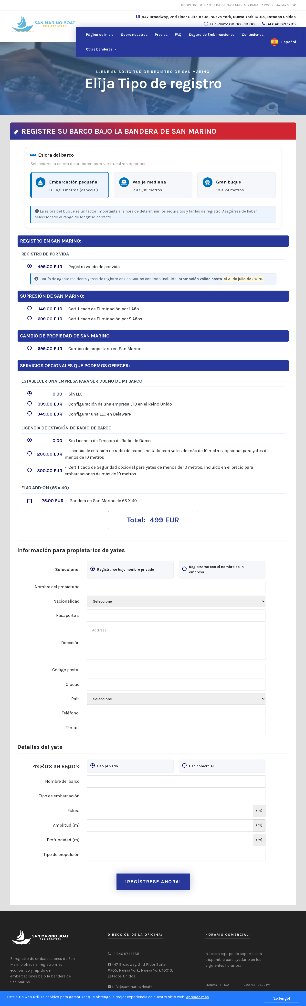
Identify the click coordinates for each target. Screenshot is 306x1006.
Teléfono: (71, 713)
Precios (161, 34)
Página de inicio (100, 34)
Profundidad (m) (63, 840)
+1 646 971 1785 (281, 24)
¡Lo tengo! (281, 998)
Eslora (73, 810)
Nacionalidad (66, 601)
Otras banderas (99, 49)
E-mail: (72, 727)
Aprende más (197, 997)
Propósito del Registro (56, 766)
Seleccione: (67, 569)
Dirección (70, 642)
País (75, 698)
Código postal (66, 669)
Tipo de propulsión (61, 854)
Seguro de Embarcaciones (211, 34)
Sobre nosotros (134, 34)
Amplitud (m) (66, 825)
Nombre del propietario (57, 586)
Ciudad (73, 684)
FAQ (178, 34)
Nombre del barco (62, 781)
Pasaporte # (68, 615)
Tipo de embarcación (59, 796)
